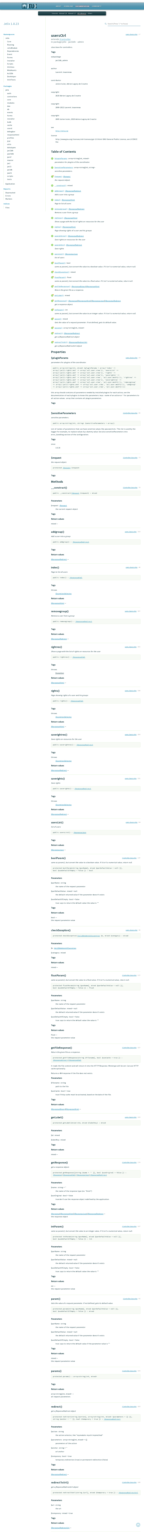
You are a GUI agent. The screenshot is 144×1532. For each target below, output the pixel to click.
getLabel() (59, 295)
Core (9, 41)
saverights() (60, 245)
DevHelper (11, 76)
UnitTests (11, 80)
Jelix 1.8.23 (11, 24)
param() (58, 319)
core (9, 100)
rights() (58, 227)
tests (9, 179)
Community (96, 6)
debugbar (11, 131)
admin (81, 42)
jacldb (9, 170)
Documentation (82, 6)
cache (9, 125)
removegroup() (61, 209)
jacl (8, 163)
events (10, 112)
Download (68, 6)
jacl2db (10, 150)
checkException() (62, 272)
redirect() (59, 333)
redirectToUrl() (61, 342)
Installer (11, 61)
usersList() (59, 254)
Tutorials (55, 13)
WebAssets (11, 70)
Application (10, 184)
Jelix (7, 38)
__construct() (60, 185)
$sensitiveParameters (64, 167)
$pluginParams (61, 158)
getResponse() (61, 301)
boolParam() (60, 263)
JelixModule (12, 48)
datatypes (11, 147)
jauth (9, 173)
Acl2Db (10, 73)
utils (9, 144)
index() (58, 200)
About (58, 6)
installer (11, 119)
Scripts (10, 64)
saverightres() (61, 236)
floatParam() (60, 277)
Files (7, 207)
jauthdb (10, 154)
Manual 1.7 (72, 13)
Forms (10, 57)
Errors (8, 196)
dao (8, 106)
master (10, 160)
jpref (9, 157)
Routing (10, 45)
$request (58, 176)
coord (9, 128)
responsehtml (13, 135)
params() (58, 328)
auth (9, 93)
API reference (81, 13)
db (8, 109)
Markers (8, 199)
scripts (10, 176)
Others (90, 13)
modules (10, 103)
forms (9, 115)
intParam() (59, 310)
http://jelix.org (62, 131)
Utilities (10, 67)
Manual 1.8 (63, 13)
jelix (7, 90)
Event (9, 54)
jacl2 (9, 166)
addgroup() (59, 191)
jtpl (8, 141)
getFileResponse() (62, 286)
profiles (10, 138)
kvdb (9, 122)
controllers (12, 96)
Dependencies (13, 51)
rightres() (59, 218)
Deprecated (10, 193)
